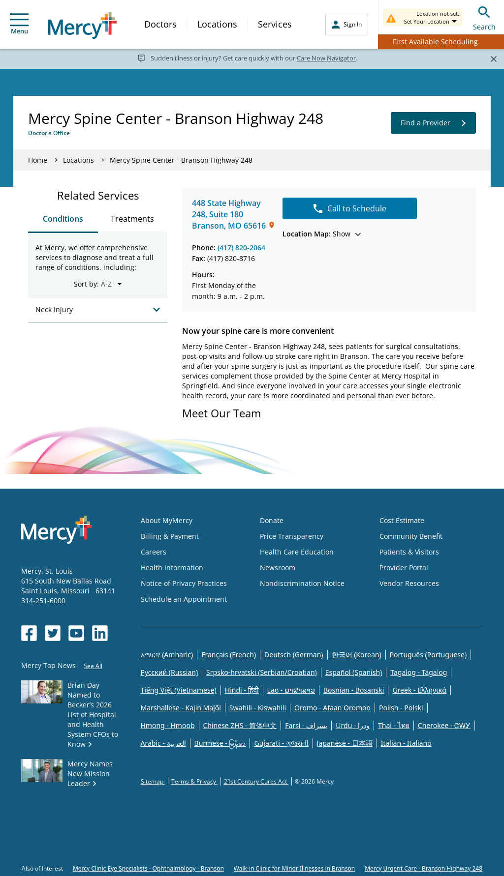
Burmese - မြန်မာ (220, 743)
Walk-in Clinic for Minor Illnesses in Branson (294, 868)
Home (37, 160)
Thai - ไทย (394, 725)
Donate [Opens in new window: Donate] (272, 520)
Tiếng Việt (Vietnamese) (179, 690)
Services (275, 24)
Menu (19, 24)
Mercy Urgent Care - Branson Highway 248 (423, 868)
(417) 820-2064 (241, 247)
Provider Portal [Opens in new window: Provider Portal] (403, 567)
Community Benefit (410, 536)
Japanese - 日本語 (345, 743)
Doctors (160, 24)
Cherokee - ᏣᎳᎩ (444, 725)
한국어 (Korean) (356, 654)
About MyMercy (166, 520)
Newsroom (277, 567)
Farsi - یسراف (306, 725)
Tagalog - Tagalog (418, 672)
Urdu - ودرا (353, 725)
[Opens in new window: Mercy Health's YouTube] (76, 633)
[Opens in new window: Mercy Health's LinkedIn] (100, 633)
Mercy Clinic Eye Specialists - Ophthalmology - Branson (148, 868)
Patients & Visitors (409, 551)
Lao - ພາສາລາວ (291, 690)
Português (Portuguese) (428, 654)
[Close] (493, 58)
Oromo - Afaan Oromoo (332, 707)
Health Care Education (297, 551)
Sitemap (153, 781)
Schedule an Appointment (184, 599)
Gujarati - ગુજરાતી (281, 743)
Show (322, 233)
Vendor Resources (409, 583)
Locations (217, 24)
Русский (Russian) (169, 672)
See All (93, 666)
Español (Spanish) (353, 672)
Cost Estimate (401, 520)
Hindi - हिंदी (242, 690)
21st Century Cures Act (256, 781)
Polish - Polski (401, 707)
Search (484, 16)
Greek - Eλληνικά (419, 690)
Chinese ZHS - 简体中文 (240, 725)
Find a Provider (433, 123)
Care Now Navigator (326, 58)
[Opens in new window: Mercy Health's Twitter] (53, 633)
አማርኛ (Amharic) (167, 654)
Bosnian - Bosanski (353, 690)
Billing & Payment (170, 536)
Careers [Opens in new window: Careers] (153, 551)
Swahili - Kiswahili (257, 707)
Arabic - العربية (163, 743)
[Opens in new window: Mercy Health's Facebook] (29, 633)
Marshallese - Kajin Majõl (181, 707)
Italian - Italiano (406, 743)
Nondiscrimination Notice (302, 583)
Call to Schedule (350, 208)
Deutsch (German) (293, 654)
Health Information (172, 567)
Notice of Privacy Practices (184, 583)
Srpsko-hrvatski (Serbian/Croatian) (261, 672)
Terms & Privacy (194, 781)
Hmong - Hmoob (168, 725)
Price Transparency (291, 536)
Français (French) (228, 654)
